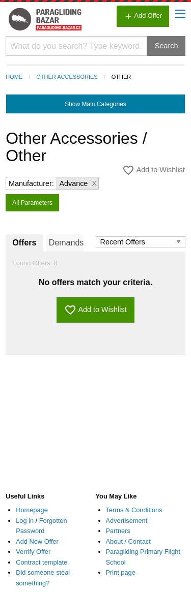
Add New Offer (37, 541)
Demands (66, 242)
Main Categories (95, 104)
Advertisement (127, 520)
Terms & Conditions (134, 510)
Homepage (32, 510)
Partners (118, 531)
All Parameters (32, 202)
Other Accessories (66, 77)
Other (121, 77)
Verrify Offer (33, 551)
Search (166, 46)
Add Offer (143, 16)
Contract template (41, 562)
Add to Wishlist (153, 170)
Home (14, 77)
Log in (25, 520)
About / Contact (128, 541)
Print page (120, 572)
